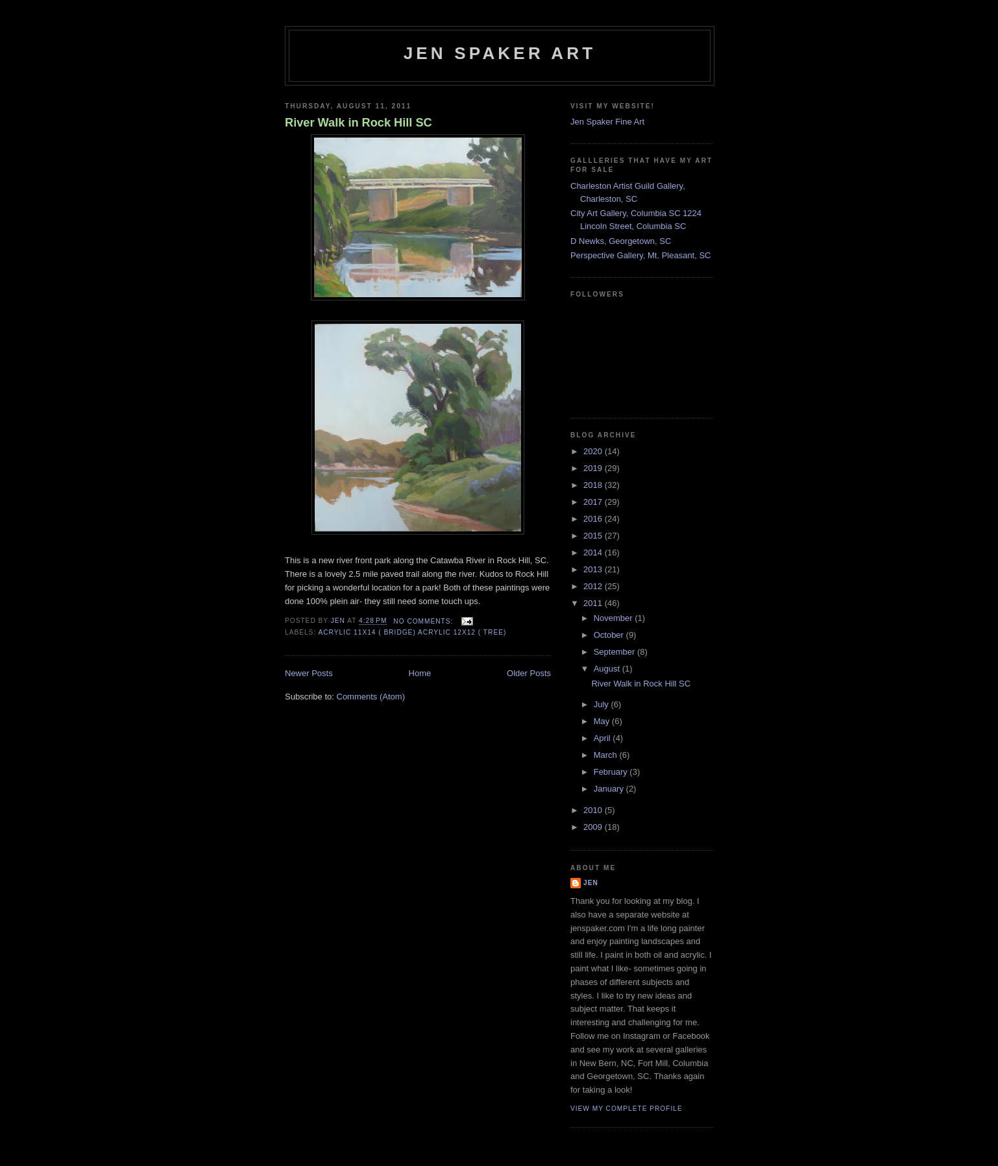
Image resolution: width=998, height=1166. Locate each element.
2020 (594, 451)
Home (420, 673)
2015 (594, 535)
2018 (594, 485)
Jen (590, 882)
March (607, 755)
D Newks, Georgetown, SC (620, 241)
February (612, 772)
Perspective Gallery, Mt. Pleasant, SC (640, 255)
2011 (594, 603)
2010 (594, 810)
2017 (594, 502)
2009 (594, 827)
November (614, 618)
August (608, 669)
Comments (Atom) (371, 696)
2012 (594, 586)
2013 (594, 569)
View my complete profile (626, 1108)
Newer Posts (309, 673)
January (610, 789)
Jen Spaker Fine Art (607, 122)
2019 (594, 468)
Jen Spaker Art (500, 53)
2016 (594, 519)
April (603, 738)
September (615, 652)
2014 (594, 552)
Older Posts (529, 673)
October (610, 635)
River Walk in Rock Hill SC (358, 122)
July (602, 704)
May (603, 721)
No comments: (424, 621)
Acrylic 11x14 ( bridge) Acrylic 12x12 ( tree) (412, 632)
